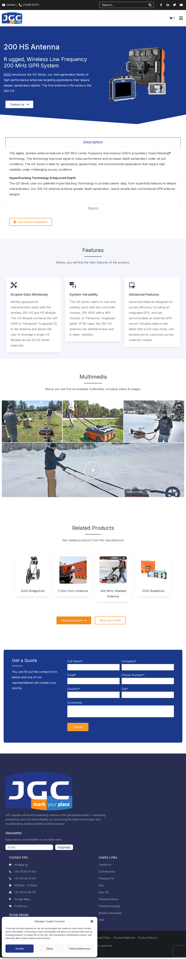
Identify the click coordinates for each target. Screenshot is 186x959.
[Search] (150, 5)
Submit (78, 727)
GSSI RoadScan (153, 591)
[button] (92, 921)
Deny (49, 948)
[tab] (93, 142)
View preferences (79, 948)
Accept (19, 948)
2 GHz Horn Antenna (73, 591)
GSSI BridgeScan (33, 591)
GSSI (7, 74)
